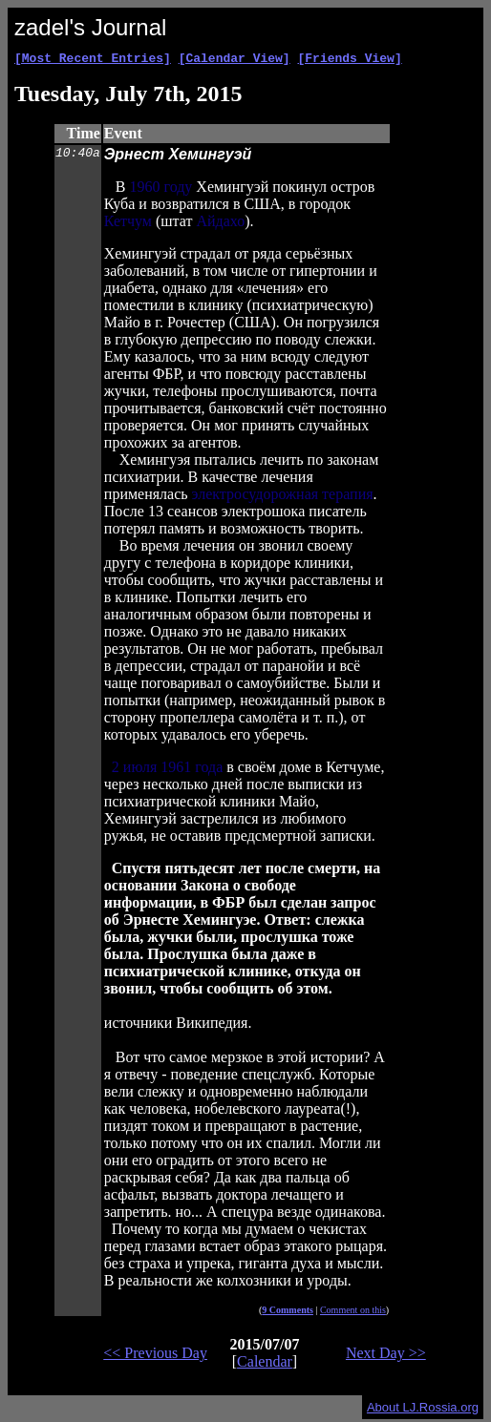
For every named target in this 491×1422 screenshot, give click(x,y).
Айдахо (220, 224)
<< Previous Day (155, 1356)
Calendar (264, 1364)
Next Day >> (386, 1356)
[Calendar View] (234, 60)
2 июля (134, 770)
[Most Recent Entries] (92, 60)
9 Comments (287, 1312)
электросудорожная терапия (283, 497)
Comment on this (353, 1312)
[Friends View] (349, 60)
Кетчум (128, 224)
